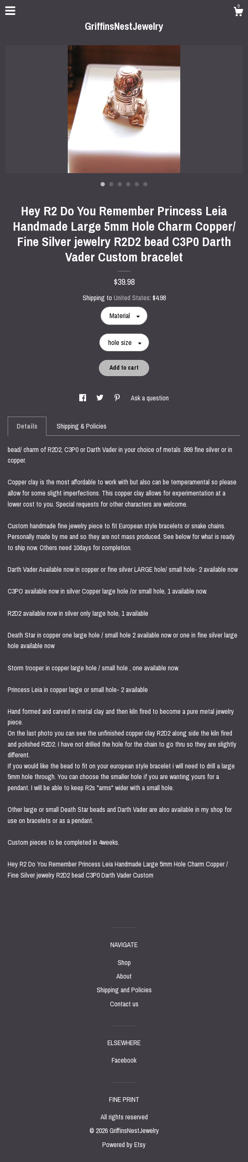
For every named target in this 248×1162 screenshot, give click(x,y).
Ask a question (150, 398)
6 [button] (145, 184)
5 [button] (137, 184)
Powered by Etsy (124, 1144)
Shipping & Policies (82, 426)
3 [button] (120, 184)
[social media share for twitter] (100, 398)
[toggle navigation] (10, 10)
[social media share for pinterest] (118, 398)
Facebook (124, 1060)
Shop (124, 962)
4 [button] (128, 184)
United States (132, 297)
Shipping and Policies (124, 989)
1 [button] (103, 184)
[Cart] (238, 12)
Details (27, 426)
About (124, 976)
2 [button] (111, 184)
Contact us (124, 1003)
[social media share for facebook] (83, 398)
